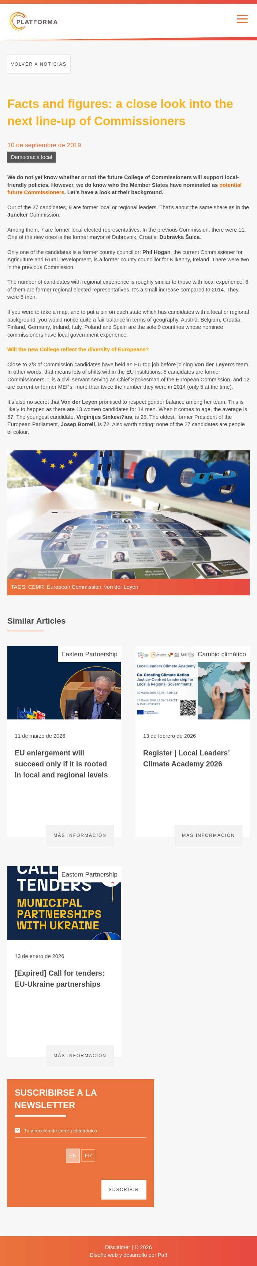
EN (73, 1155)
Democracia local (31, 157)
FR (88, 1155)
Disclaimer (117, 1247)
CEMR (36, 587)
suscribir (124, 1189)
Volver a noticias (39, 64)
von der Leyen (121, 587)
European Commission (74, 587)
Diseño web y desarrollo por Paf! (128, 1255)
